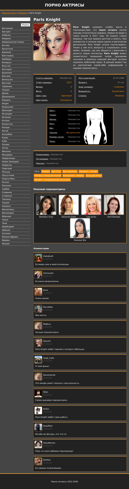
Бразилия (7, 73)
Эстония (6, 233)
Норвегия (7, 165)
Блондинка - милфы (73, 175)
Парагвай (7, 168)
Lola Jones (91, 217)
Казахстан (7, 124)
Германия (7, 86)
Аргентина (7, 49)
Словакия (7, 192)
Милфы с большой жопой (48, 175)
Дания (5, 93)
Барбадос (7, 59)
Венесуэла (7, 79)
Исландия (7, 114)
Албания (6, 35)
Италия (5, 120)
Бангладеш (8, 55)
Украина (6, 206)
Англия (5, 45)
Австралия (7, 28)
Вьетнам (6, 83)
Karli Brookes (114, 217)
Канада (6, 127)
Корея (5, 138)
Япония (6, 244)
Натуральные (73, 132)
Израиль (6, 100)
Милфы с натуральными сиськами (52, 180)
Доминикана (8, 97)
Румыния (6, 185)
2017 (69, 82)
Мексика (6, 151)
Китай (5, 131)
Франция (6, 216)
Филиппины (8, 209)
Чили (4, 223)
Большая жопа (93, 175)
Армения (6, 52)
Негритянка (118, 91)
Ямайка (6, 240)
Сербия (5, 189)
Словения (7, 196)
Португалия (8, 175)
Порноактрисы (9, 13)
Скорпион (119, 87)
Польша (6, 172)
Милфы (45, 171)
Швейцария (8, 226)
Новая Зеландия (10, 161)
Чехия (5, 220)
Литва (5, 148)
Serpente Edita (69, 217)
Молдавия (7, 155)
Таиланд (6, 199)
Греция (5, 90)
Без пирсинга (70, 171)
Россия (5, 182)
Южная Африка (10, 237)
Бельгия (6, 66)
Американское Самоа (13, 42)
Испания (6, 117)
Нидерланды (8, 158)
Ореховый (67, 96)
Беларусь (7, 62)
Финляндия (8, 213)
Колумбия (7, 134)
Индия (5, 103)
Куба (4, 141)
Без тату (56, 171)
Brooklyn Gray (46, 217)
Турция (5, 203)
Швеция (6, 230)
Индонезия (7, 107)
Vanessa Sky (80, 240)
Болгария (7, 69)
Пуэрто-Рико (8, 179)
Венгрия (6, 76)
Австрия (6, 32)
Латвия (5, 144)
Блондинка (66, 100)
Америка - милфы (88, 171)
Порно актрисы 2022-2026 (64, 481)
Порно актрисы (64, 5)
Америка (23, 13)
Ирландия (7, 110)
